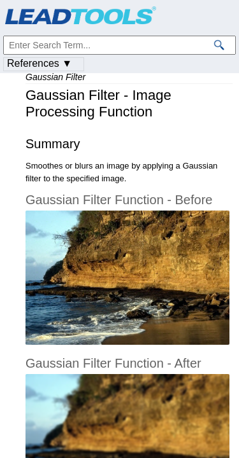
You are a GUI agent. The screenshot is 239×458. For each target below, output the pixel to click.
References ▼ (39, 63)
